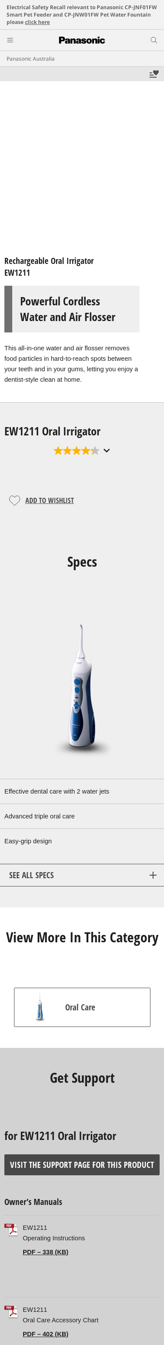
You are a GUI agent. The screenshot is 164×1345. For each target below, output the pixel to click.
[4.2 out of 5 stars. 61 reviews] (82, 450)
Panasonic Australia (31, 58)
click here (37, 22)
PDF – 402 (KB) (45, 1334)
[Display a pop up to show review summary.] (105, 451)
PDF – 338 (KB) (45, 1252)
